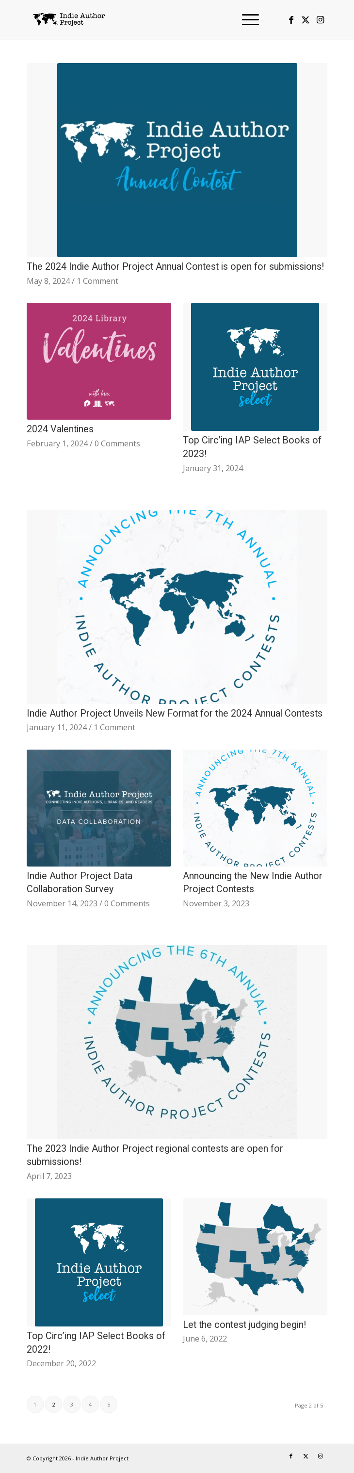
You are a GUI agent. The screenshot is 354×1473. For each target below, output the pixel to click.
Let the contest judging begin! (244, 1324)
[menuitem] (245, 19)
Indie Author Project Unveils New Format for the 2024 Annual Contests (174, 713)
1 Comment (97, 281)
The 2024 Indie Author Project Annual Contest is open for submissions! (175, 266)
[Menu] (245, 19)
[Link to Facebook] (291, 19)
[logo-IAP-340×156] (147, 19)
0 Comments (117, 443)
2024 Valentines (60, 429)
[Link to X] (305, 19)
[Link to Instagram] (320, 19)
